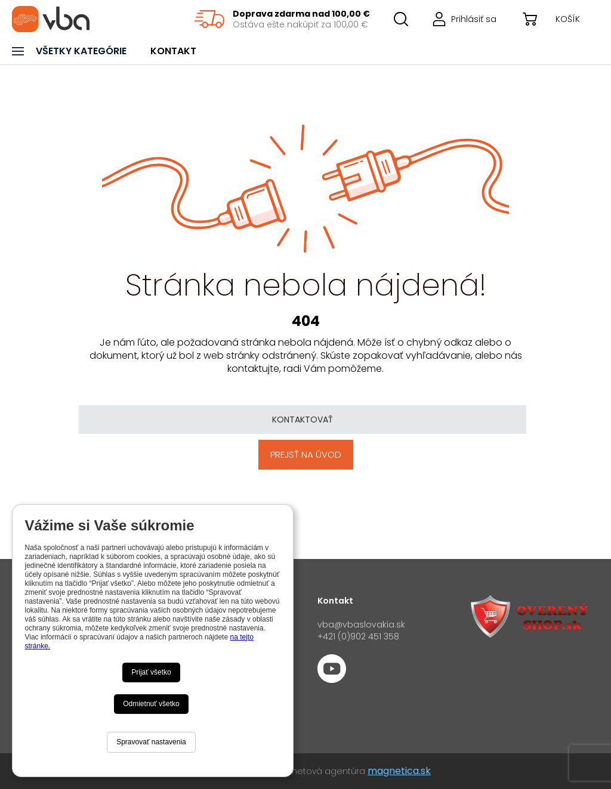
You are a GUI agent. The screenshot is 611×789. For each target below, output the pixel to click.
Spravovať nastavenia (151, 742)
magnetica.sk (399, 771)
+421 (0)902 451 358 (358, 636)
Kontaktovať (302, 419)
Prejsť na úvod (305, 454)
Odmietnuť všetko (151, 704)
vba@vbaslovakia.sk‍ (361, 624)
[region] (282, 19)
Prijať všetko (151, 672)
